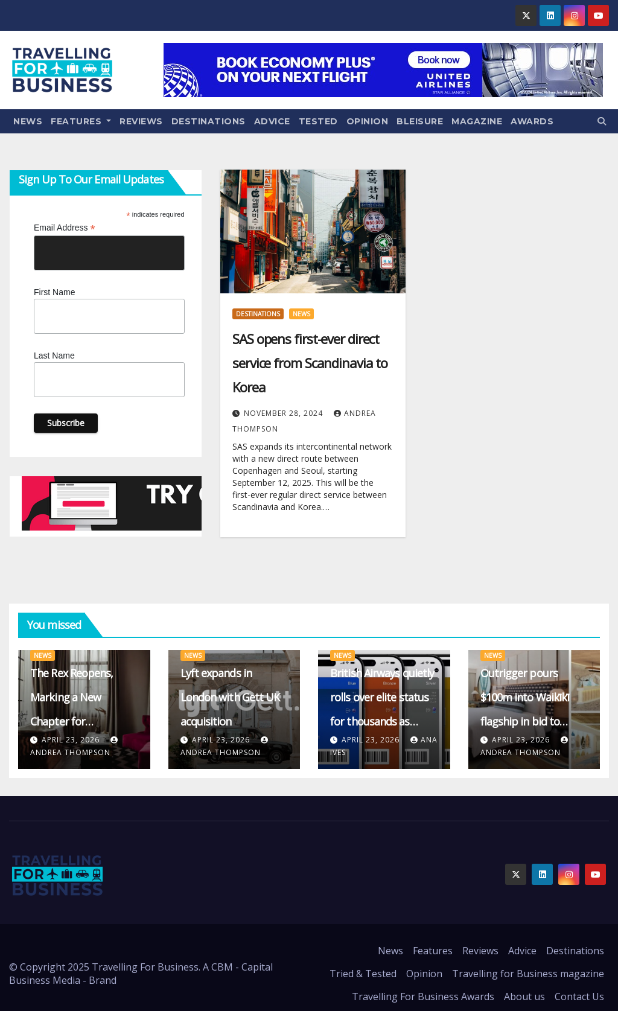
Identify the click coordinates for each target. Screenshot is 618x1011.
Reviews (141, 121)
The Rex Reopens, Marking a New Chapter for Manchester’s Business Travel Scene (83, 721)
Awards (532, 121)
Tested (318, 121)
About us (524, 996)
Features (81, 121)
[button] (601, 121)
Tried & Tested (363, 973)
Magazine (476, 121)
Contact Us (579, 996)
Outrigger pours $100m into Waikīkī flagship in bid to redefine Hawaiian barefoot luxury (525, 721)
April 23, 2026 (72, 740)
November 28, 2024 (284, 413)
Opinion (367, 121)
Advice (272, 121)
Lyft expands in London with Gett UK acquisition (230, 697)
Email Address (64, 228)
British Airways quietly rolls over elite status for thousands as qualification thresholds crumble (382, 721)
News (27, 121)
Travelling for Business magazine (528, 973)
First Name (54, 292)
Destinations (208, 121)
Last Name (54, 355)
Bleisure (420, 121)
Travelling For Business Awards (423, 996)
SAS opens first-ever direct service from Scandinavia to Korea (309, 363)
